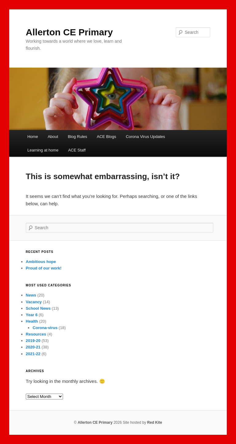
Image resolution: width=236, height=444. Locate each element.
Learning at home (42, 150)
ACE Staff (77, 150)
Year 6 (31, 314)
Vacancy (34, 302)
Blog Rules (77, 136)
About (53, 136)
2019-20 (33, 340)
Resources (36, 334)
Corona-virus (45, 327)
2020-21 (33, 347)
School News (38, 308)
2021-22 (33, 354)
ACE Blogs (106, 136)
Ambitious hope (41, 261)
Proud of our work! (43, 268)
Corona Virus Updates (145, 136)
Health (32, 321)
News (31, 295)
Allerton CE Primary (69, 32)
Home (32, 136)
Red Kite (154, 422)
